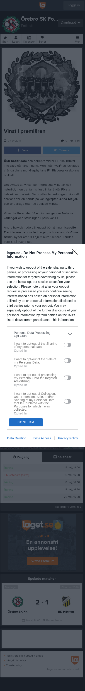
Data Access (42, 438)
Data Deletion (17, 438)
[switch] (67, 345)
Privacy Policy (68, 438)
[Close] (76, 253)
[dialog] (42, 345)
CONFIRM (25, 422)
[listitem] (42, 334)
